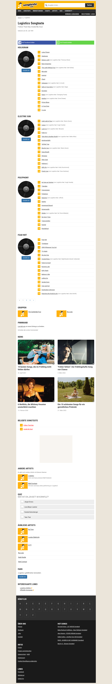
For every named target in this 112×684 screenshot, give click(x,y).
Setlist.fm (21, 678)
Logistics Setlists (25, 588)
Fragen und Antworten (24, 651)
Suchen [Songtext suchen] (89, 5)
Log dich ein (21, 326)
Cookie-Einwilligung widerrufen (27, 661)
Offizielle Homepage (26, 590)
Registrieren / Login (88, 14)
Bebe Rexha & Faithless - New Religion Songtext (72, 630)
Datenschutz (22, 654)
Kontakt (20, 637)
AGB (28, 654)
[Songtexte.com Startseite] (28, 5)
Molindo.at (21, 675)
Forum (20, 647)
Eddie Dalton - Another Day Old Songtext (70, 637)
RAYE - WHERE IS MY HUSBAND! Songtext (71, 640)
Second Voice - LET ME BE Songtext (69, 626)
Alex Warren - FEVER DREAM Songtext (69, 633)
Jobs (19, 633)
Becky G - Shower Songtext (66, 643)
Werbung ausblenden (72, 14)
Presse (20, 626)
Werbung (20, 630)
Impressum (21, 658)
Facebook (21, 672)
